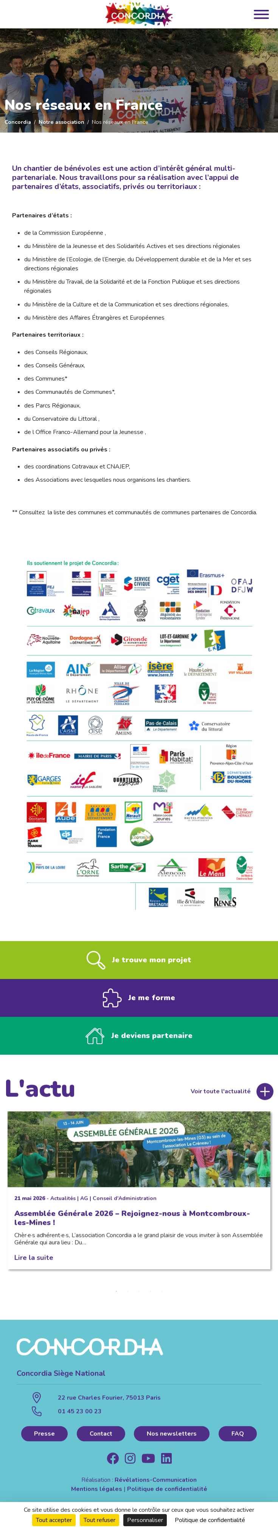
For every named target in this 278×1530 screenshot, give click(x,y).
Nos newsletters (172, 1437)
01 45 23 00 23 (80, 1415)
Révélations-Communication (156, 1483)
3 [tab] (139, 1295)
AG (84, 1201)
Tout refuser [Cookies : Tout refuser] (99, 1520)
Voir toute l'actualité (221, 1095)
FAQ (237, 1437)
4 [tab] (150, 1295)
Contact (101, 1437)
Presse (44, 1437)
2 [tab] (128, 1295)
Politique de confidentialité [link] (210, 1520)
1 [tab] (116, 1295)
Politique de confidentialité (167, 1492)
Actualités (63, 1201)
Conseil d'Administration (125, 1201)
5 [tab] (162, 1295)
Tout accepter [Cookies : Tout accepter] (54, 1520)
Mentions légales (96, 1492)
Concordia (18, 122)
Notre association (61, 122)
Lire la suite (33, 1261)
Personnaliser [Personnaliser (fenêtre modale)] (145, 1520)
